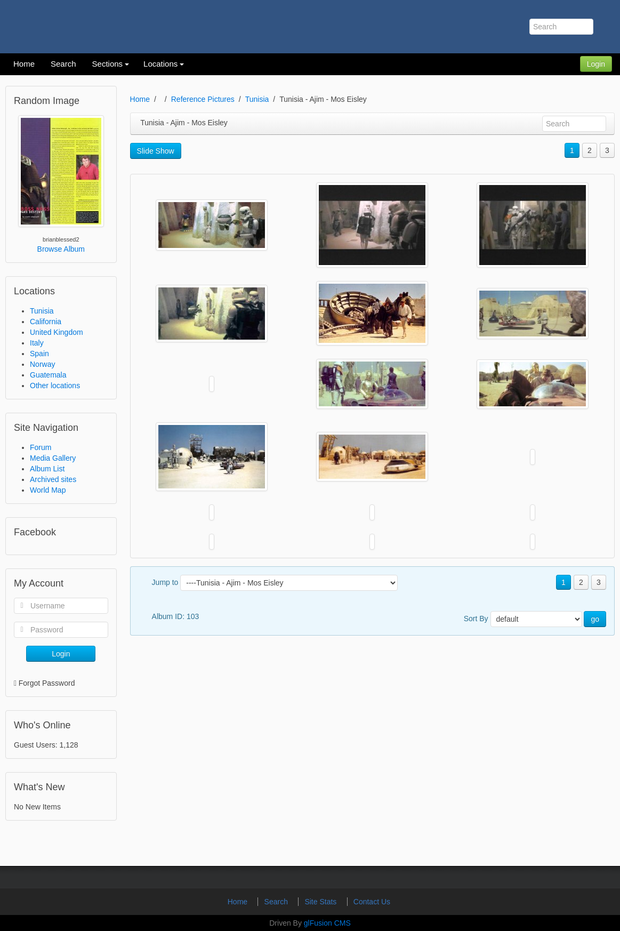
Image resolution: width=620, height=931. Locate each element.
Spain (39, 353)
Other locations (55, 385)
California (45, 321)
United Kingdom (56, 332)
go (595, 619)
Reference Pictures (203, 99)
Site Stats (321, 901)
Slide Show (155, 151)
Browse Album (61, 249)
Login (596, 64)
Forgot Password (47, 683)
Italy (37, 343)
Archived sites (53, 479)
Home (140, 99)
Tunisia (42, 311)
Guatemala (48, 375)
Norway (42, 364)
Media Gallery (53, 458)
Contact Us (371, 901)
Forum (40, 447)
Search (277, 901)
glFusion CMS (327, 923)
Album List (47, 468)
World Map (48, 490)
